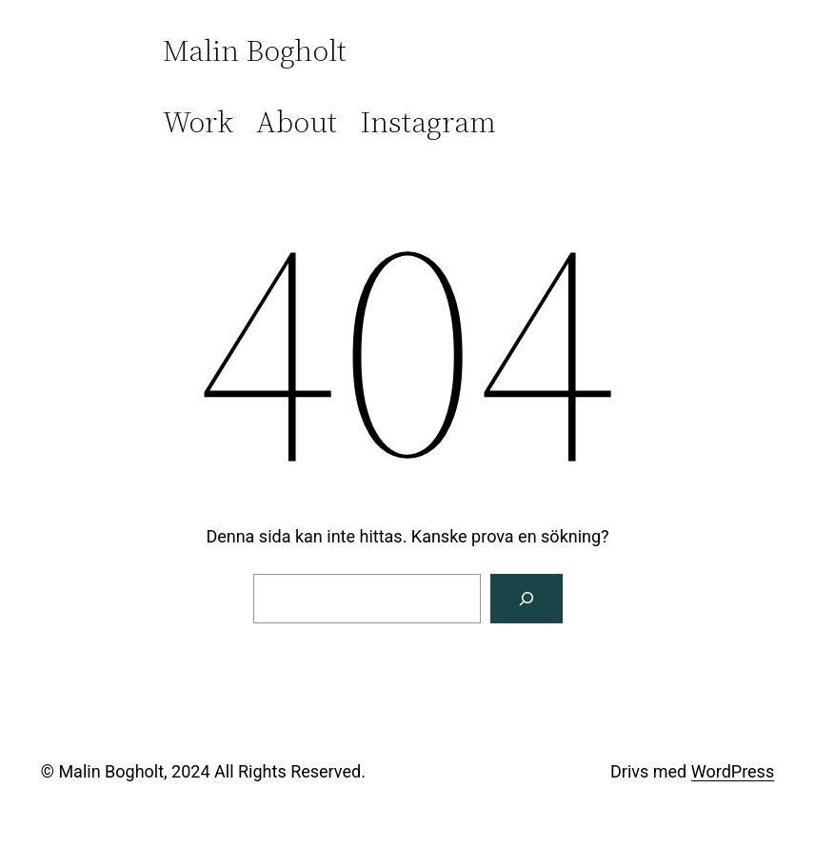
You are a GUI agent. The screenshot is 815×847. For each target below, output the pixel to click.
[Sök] (526, 598)
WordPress (732, 771)
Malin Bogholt (255, 50)
